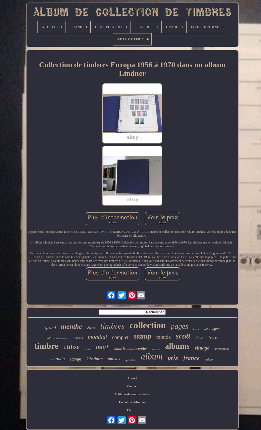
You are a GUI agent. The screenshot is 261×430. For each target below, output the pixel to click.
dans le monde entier (130, 348)
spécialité (130, 360)
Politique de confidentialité (132, 394)
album (152, 356)
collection (148, 325)
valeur (209, 359)
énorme (156, 349)
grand (50, 327)
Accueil (132, 378)
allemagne (212, 329)
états (91, 328)
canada (58, 358)
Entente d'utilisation (132, 402)
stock (88, 349)
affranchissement (57, 338)
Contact (132, 386)
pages (179, 326)
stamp (142, 336)
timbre (46, 346)
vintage (202, 348)
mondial (97, 337)
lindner (95, 359)
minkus (114, 358)
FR (136, 410)
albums (177, 346)
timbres (112, 325)
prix (173, 357)
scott (183, 336)
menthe (71, 326)
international (222, 349)
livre (212, 337)
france (191, 358)
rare (196, 328)
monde (163, 337)
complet (120, 337)
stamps (76, 359)
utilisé (71, 347)
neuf (102, 347)
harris (78, 338)
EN (129, 410)
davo (199, 338)
